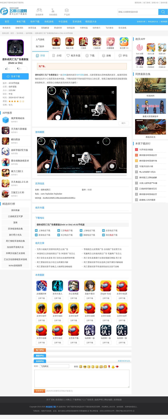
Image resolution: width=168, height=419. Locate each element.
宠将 (15, 222)
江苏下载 (67, 230)
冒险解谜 (45, 28)
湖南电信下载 (89, 235)
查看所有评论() (124, 361)
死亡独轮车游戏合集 (15, 241)
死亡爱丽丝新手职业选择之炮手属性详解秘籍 (103, 262)
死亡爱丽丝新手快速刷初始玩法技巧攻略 (101, 266)
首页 (7, 21)
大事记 (68, 399)
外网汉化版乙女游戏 (15, 253)
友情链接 (118, 399)
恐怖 (64, 75)
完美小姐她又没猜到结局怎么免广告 (52, 249)
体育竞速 (32, 28)
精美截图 (164, 22)
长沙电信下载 (67, 235)
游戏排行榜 (141, 22)
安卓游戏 (77, 21)
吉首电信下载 (111, 230)
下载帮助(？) (78, 399)
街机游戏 (49, 21)
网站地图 (108, 399)
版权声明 (99, 399)
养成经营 (58, 28)
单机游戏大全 (153, 22)
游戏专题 (164, 3)
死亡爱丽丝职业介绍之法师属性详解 (52, 262)
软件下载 (35, 21)
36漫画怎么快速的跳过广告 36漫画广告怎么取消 (56, 253)
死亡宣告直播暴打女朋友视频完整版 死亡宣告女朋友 (103, 258)
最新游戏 (138, 3)
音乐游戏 (122, 28)
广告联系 (89, 399)
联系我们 (60, 399)
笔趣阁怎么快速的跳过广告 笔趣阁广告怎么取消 (103, 253)
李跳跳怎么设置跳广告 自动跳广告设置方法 (103, 249)
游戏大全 (155, 3)
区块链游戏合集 (15, 228)
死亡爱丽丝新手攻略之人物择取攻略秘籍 (54, 266)
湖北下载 (111, 235)
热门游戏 (146, 3)
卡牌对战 (84, 28)
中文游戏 (63, 21)
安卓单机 (20, 33)
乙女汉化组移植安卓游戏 (15, 259)
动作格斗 (97, 28)
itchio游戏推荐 (15, 265)
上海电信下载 (44, 230)
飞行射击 (109, 28)
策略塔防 (19, 28)
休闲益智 (71, 28)
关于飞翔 (50, 399)
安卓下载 (13, 76)
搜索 (163, 12)
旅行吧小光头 (15, 235)
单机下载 (21, 21)
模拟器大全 (91, 21)
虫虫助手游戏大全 (15, 247)
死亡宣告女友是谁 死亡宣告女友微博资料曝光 (56, 258)
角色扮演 (6, 28)
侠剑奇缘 (15, 210)
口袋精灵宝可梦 (15, 216)
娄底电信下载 (44, 235)
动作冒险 (29, 33)
